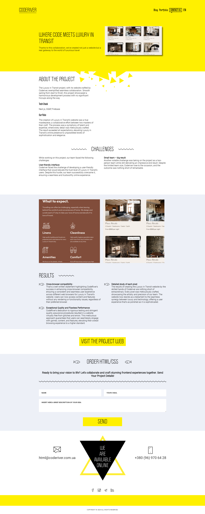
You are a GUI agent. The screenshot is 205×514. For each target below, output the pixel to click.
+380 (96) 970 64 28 (150, 458)
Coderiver (27, 10)
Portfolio (163, 10)
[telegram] (105, 490)
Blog (156, 10)
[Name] (70, 392)
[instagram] (99, 490)
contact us (175, 10)
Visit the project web (102, 341)
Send (102, 421)
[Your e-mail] (135, 392)
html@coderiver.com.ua (57, 458)
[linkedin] (112, 490)
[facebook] (92, 490)
